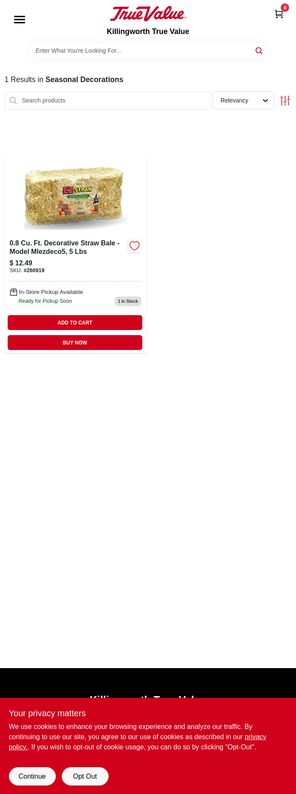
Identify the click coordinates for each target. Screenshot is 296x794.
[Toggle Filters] (285, 100)
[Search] (259, 50)
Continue (32, 776)
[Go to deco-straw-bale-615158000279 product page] (76, 254)
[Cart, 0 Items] (279, 13)
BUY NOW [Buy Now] (75, 343)
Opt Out (85, 776)
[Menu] (19, 19)
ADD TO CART (74, 323)
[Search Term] (148, 50)
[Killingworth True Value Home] (148, 13)
